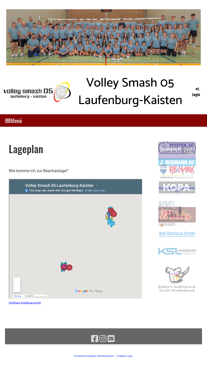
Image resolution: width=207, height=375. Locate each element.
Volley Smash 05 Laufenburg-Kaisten (130, 91)
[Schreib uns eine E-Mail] (111, 339)
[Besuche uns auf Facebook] (94, 339)
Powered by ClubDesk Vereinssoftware (93, 356)
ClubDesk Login (125, 356)
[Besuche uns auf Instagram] (102, 339)
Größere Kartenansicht (25, 303)
